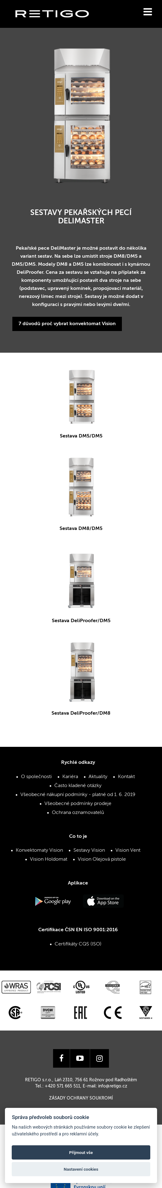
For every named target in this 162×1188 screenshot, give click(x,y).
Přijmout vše (81, 1152)
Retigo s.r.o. (57, 23)
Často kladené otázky (78, 785)
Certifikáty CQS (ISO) (78, 944)
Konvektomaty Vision (39, 850)
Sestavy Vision (89, 850)
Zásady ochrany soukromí (81, 1098)
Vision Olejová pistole (102, 859)
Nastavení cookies (81, 1169)
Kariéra (70, 776)
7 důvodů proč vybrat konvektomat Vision (67, 323)
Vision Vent (127, 850)
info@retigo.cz (112, 1086)
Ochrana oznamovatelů (78, 812)
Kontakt (126, 776)
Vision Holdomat (48, 859)
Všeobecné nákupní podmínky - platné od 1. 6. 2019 (77, 794)
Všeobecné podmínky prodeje (77, 803)
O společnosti (36, 776)
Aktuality (98, 776)
